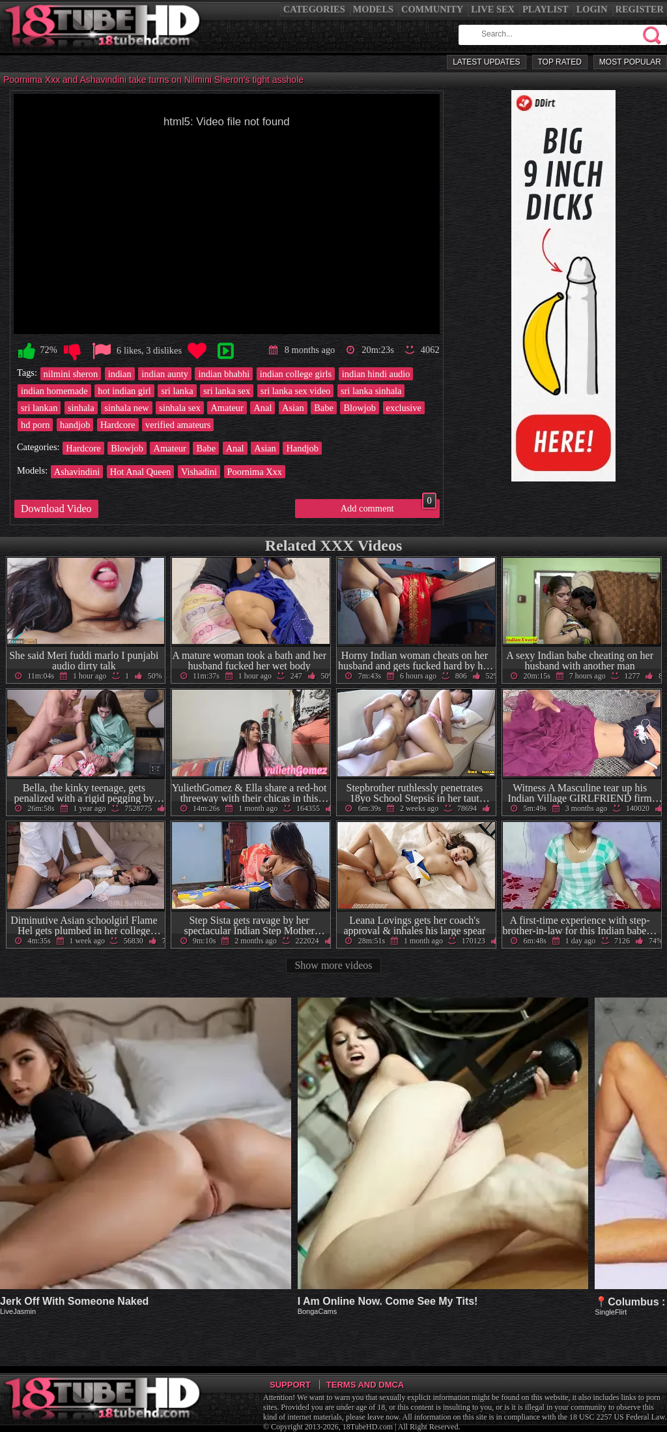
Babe (324, 408)
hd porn (35, 424)
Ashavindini (77, 471)
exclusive (403, 408)
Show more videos (333, 965)
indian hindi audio (376, 374)
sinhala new (126, 408)
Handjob (302, 448)
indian (120, 374)
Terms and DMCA (365, 1385)
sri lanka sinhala (371, 391)
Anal (262, 408)
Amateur (226, 408)
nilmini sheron (71, 374)
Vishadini (199, 471)
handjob (75, 424)
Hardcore (117, 424)
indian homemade (54, 391)
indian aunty (164, 374)
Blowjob (359, 408)
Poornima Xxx (254, 471)
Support (290, 1385)
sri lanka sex (226, 391)
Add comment (388, 506)
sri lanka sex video (296, 391)
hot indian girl (124, 391)
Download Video (56, 508)
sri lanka (177, 391)
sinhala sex (180, 408)
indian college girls (296, 374)
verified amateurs (177, 424)
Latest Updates (486, 62)
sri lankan (39, 408)
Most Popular (630, 62)
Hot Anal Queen (140, 471)
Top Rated (560, 62)
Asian (293, 408)
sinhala (81, 408)
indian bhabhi (223, 374)
